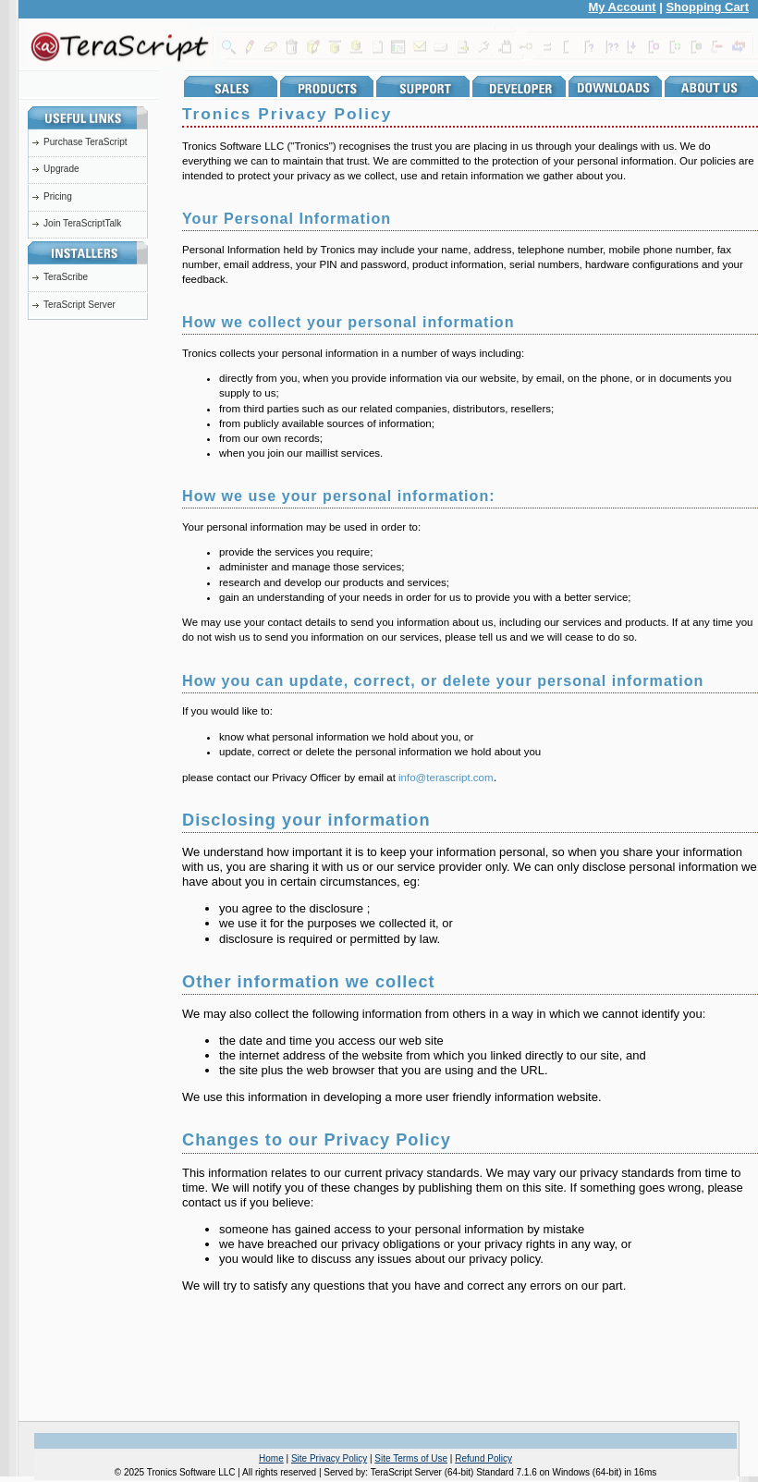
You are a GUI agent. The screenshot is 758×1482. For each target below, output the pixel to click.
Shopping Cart (707, 7)
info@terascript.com (446, 777)
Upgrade (61, 169)
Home (271, 1458)
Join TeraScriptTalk (82, 223)
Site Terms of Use (410, 1458)
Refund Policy (483, 1458)
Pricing (57, 196)
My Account (621, 7)
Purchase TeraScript (85, 142)
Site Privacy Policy (329, 1458)
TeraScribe (65, 277)
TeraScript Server (79, 305)
